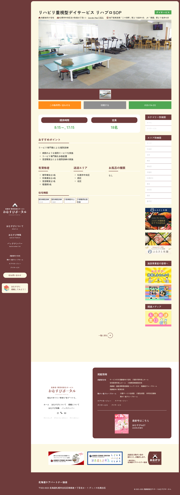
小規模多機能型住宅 (135, 383)
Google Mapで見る (96, 17)
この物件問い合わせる (59, 105)
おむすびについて (15, 227)
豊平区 (149, 201)
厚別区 (149, 166)
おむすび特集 (15, 236)
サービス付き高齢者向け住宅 (120, 379)
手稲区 (149, 172)
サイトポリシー (74, 418)
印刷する (105, 105)
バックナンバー (15, 244)
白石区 (149, 189)
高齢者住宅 (101, 379)
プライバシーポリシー (61, 418)
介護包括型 (140, 393)
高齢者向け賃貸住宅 (117, 389)
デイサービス (14, 267)
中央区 (149, 149)
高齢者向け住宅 (15, 256)
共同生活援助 (151, 393)
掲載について (73, 404)
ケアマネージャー (15, 264)
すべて (149, 123)
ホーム (46, 404)
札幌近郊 (150, 178)
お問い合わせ (15, 275)
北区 (148, 155)
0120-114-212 (150, 105)
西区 (148, 195)
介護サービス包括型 (127, 393)
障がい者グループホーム (15, 260)
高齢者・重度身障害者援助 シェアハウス (124, 386)
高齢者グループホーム (149, 386)
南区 (148, 160)
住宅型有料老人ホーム (118, 383)
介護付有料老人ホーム (140, 379)
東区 (148, 184)
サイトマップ (48, 418)
